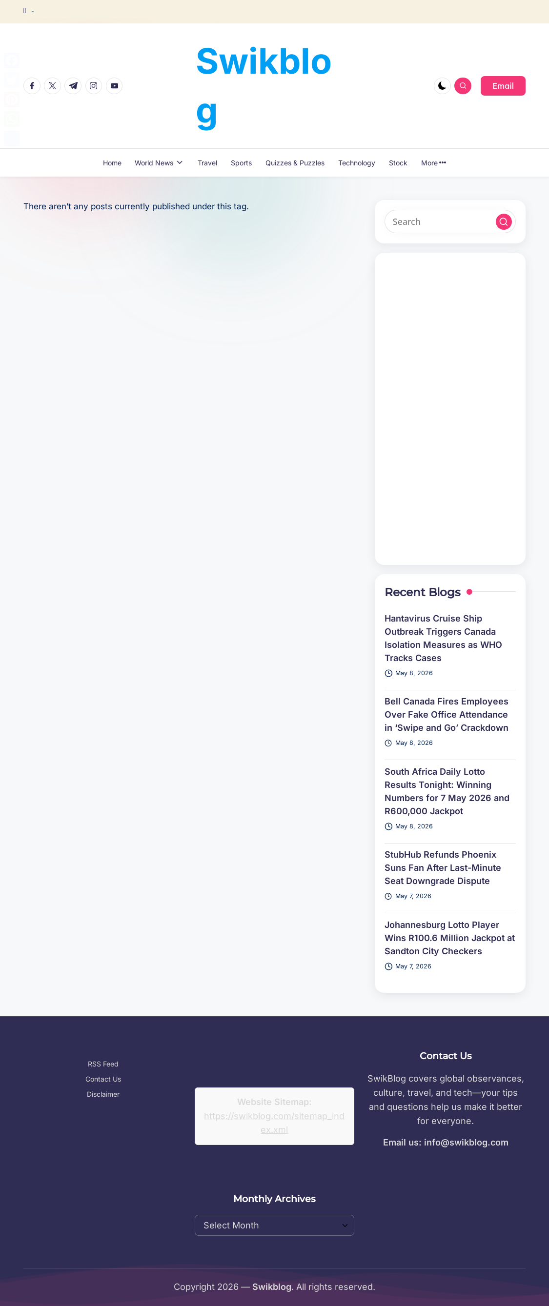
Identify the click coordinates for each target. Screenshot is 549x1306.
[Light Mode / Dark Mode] (442, 86)
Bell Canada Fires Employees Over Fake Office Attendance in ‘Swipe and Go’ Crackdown (446, 714)
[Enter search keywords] (450, 221)
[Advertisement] (450, 408)
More (434, 163)
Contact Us (103, 1079)
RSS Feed (103, 1064)
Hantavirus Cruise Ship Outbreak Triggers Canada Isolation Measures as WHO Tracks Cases (443, 638)
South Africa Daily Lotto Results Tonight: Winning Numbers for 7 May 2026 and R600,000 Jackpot (447, 791)
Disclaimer (103, 1094)
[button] (503, 86)
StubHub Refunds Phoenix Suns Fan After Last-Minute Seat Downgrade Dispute (443, 867)
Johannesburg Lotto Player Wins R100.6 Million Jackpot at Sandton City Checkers (450, 938)
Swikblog (264, 85)
